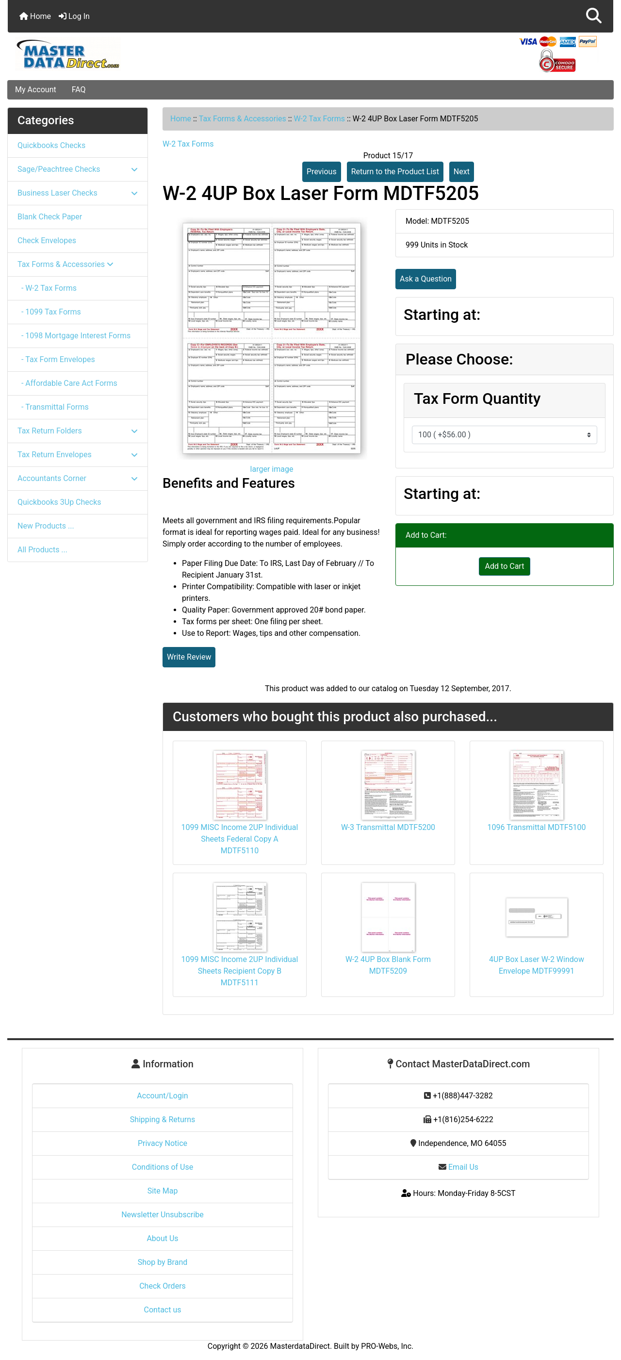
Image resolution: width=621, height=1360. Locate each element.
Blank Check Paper (49, 216)
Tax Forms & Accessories (242, 118)
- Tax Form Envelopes (56, 359)
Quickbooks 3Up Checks (59, 502)
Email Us (458, 1167)
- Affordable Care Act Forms (67, 383)
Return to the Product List (395, 171)
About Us (162, 1238)
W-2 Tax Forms (319, 118)
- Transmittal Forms (53, 407)
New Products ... (45, 526)
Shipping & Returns (163, 1119)
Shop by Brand (162, 1262)
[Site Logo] (108, 54)
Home (35, 16)
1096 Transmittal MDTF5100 (536, 827)
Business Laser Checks (77, 193)
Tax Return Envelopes (77, 454)
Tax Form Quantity (477, 398)
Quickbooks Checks (51, 145)
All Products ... (42, 549)
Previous (322, 171)
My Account (35, 89)
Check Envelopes (46, 240)
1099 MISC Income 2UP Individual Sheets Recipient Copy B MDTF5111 (239, 971)
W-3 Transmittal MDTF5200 (388, 827)
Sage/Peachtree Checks (77, 169)
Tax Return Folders (77, 430)
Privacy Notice (162, 1143)
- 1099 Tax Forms (49, 311)
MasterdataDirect (300, 1346)
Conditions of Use (162, 1167)
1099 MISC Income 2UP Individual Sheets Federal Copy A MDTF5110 (239, 839)
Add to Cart (504, 566)
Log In (74, 16)
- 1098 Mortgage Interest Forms (74, 335)
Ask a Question (426, 278)
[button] (593, 16)
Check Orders (162, 1286)
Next (462, 171)
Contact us (162, 1309)
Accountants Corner (77, 478)
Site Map (162, 1190)
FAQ (79, 89)
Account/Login (162, 1095)
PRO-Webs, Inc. (387, 1346)
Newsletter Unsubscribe (162, 1214)
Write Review (189, 657)
